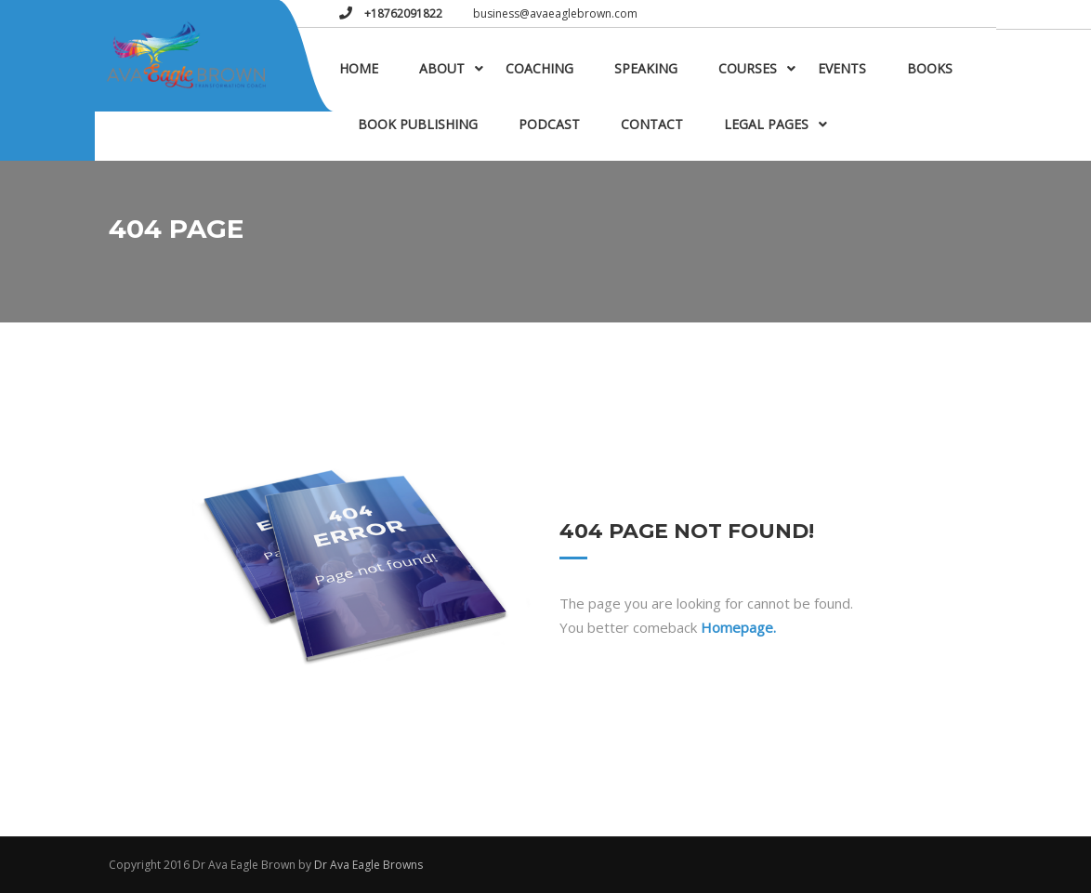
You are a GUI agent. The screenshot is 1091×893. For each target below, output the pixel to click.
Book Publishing (418, 124)
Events (842, 68)
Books (930, 68)
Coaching (539, 68)
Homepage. (738, 627)
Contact (652, 124)
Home (358, 68)
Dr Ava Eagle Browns (368, 865)
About (442, 68)
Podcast (549, 124)
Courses (747, 68)
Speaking (645, 68)
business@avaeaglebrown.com (555, 13)
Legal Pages (766, 124)
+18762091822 (401, 13)
